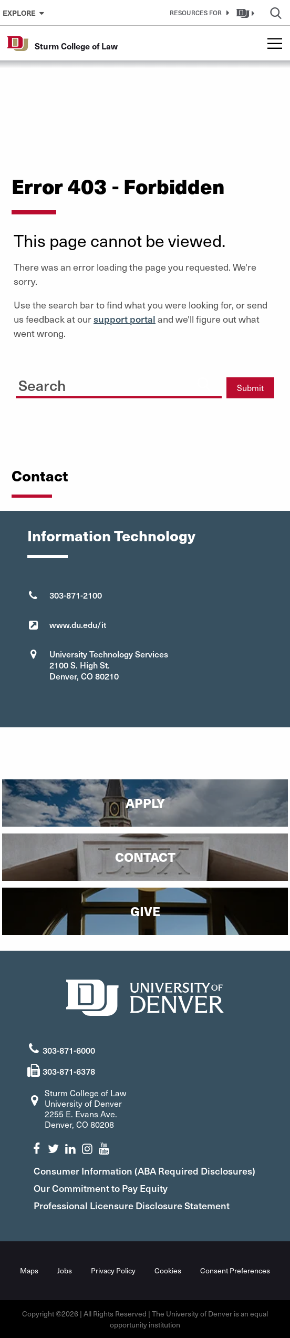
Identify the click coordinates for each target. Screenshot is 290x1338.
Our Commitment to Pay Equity (101, 1188)
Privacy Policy (113, 1270)
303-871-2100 (75, 595)
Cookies (167, 1270)
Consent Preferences (235, 1270)
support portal (125, 318)
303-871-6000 (69, 1050)
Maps (29, 1270)
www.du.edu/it (77, 624)
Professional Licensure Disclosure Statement (132, 1205)
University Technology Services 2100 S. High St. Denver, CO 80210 (108, 665)
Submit (250, 387)
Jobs (64, 1270)
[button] (197, 12)
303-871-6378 (69, 1071)
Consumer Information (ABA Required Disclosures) (144, 1170)
